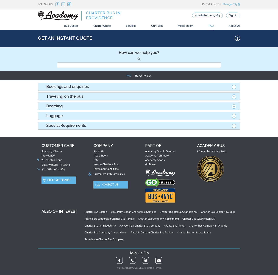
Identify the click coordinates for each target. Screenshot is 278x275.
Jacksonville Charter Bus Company (139, 225)
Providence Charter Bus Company (104, 239)
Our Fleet (157, 25)
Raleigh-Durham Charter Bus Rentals (152, 232)
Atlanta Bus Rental (174, 225)
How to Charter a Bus (105, 164)
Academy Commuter (157, 155)
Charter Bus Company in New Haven (106, 232)
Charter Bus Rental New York (218, 211)
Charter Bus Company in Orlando (208, 225)
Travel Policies (143, 75)
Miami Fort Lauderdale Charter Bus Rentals (110, 218)
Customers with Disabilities (109, 173)
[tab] (139, 87)
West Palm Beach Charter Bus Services (133, 211)
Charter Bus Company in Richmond (158, 218)
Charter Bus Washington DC (198, 218)
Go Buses (150, 164)
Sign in (233, 15)
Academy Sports (155, 160)
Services (131, 25)
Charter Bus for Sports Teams (194, 232)
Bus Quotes (71, 25)
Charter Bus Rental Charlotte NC (179, 211)
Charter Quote (102, 25)
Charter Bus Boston (96, 211)
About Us (234, 25)
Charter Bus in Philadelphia (100, 225)
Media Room (185, 25)
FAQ (211, 25)
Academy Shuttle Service (160, 151)
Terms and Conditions (106, 168)
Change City (231, 4)
